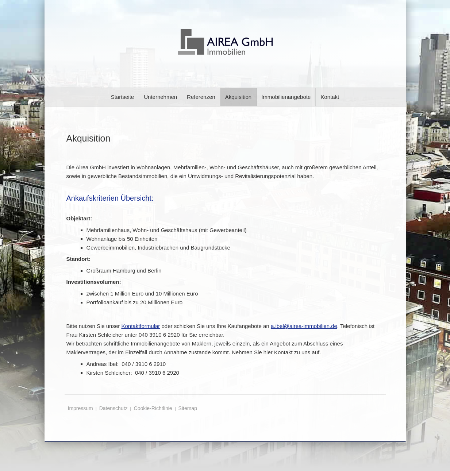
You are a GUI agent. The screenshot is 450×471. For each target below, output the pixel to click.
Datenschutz (113, 408)
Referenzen (201, 97)
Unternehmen (160, 97)
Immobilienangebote (286, 97)
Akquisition (238, 97)
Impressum (80, 408)
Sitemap (187, 408)
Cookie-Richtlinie (153, 408)
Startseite (122, 97)
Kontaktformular (140, 326)
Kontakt (329, 97)
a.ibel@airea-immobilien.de (304, 326)
